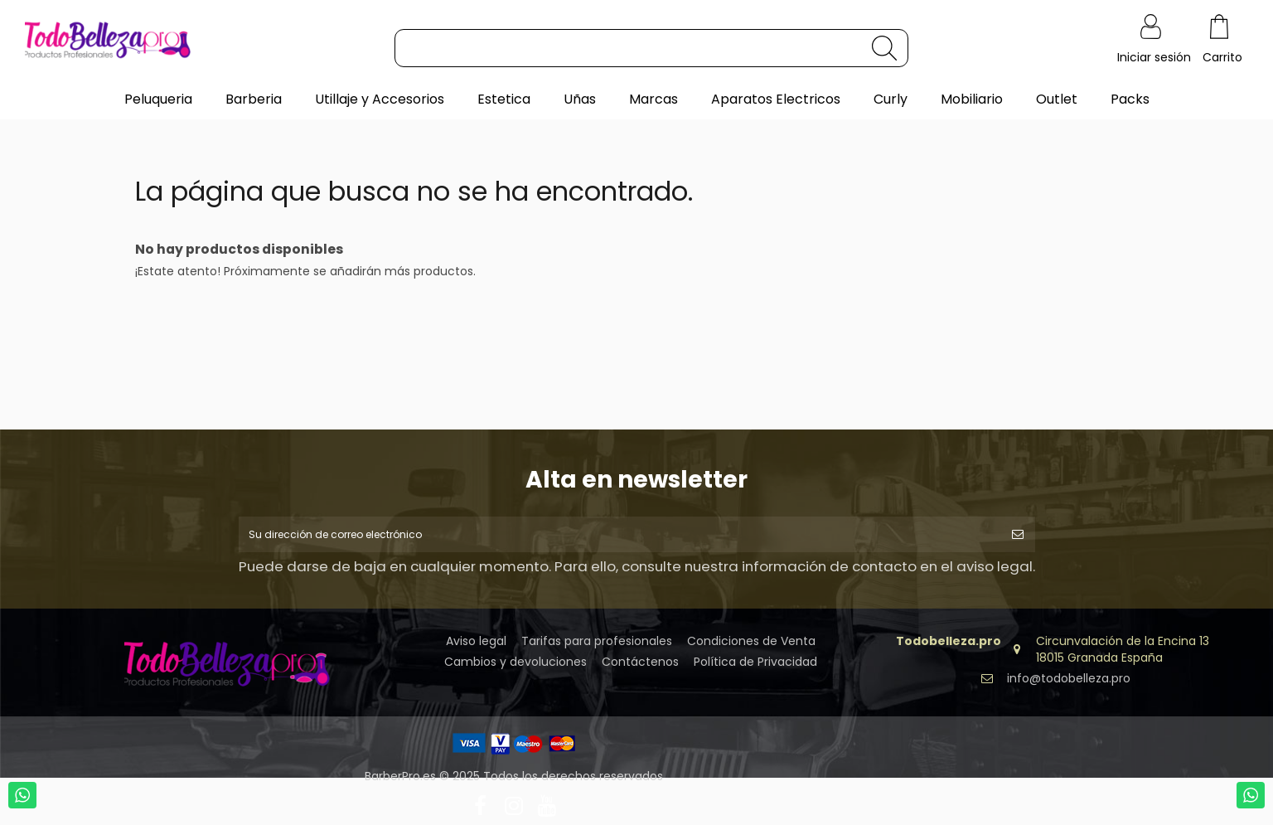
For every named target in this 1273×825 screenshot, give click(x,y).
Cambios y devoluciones (515, 668)
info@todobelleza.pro (1068, 684)
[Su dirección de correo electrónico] (619, 537)
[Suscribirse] (1017, 537)
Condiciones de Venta (751, 647)
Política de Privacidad (755, 668)
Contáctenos (640, 668)
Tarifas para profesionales (596, 647)
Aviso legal (476, 647)
